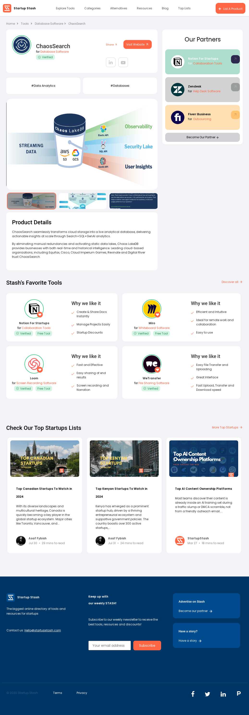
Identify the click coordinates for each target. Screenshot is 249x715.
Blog (165, 8)
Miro (152, 323)
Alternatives (118, 8)
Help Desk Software (206, 91)
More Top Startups (227, 427)
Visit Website (137, 44)
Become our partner (196, 611)
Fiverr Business (199, 114)
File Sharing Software (154, 383)
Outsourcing (202, 119)
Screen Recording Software (36, 383)
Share (111, 44)
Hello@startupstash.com (42, 630)
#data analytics (43, 86)
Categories (92, 8)
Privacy (82, 693)
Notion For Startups (203, 59)
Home (12, 24)
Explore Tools (65, 8)
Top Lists (184, 8)
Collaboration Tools (207, 63)
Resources (144, 8)
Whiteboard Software (154, 328)
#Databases (119, 86)
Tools (25, 24)
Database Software (50, 24)
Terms (57, 693)
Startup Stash (25, 8)
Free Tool (43, 333)
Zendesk (194, 86)
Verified (45, 57)
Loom (34, 378)
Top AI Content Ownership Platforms (203, 489)
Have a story (190, 641)
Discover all (232, 282)
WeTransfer (152, 378)
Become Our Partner (203, 137)
